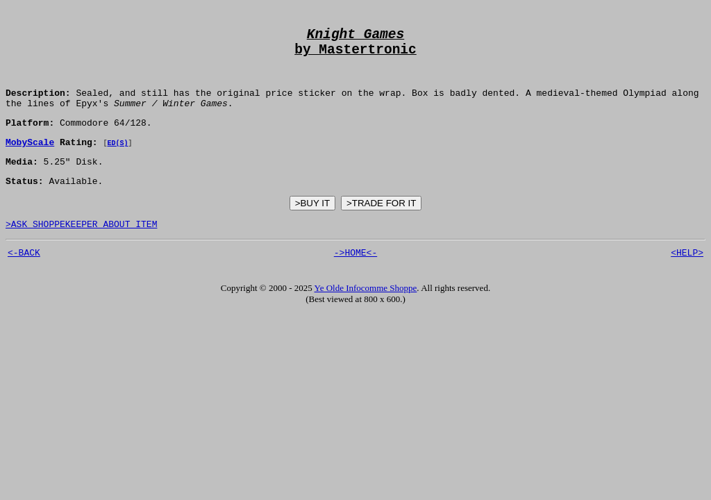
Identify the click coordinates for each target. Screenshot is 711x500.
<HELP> (687, 280)
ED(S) (117, 162)
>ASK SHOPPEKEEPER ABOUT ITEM (81, 249)
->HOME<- (355, 280)
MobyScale (30, 161)
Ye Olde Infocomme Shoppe (366, 315)
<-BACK (24, 280)
